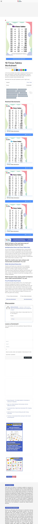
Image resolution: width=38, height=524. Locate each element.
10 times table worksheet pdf (12, 92)
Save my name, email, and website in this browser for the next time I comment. (18, 353)
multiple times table (22, 94)
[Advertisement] (19, 8)
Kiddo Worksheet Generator (13, 264)
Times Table (29, 82)
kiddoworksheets (14, 307)
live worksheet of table (12, 94)
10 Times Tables (23, 92)
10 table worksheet (22, 89)
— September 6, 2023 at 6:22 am (24, 307)
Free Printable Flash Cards (13, 280)
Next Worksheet (27, 299)
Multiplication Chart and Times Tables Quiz (17, 247)
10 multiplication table (12, 89)
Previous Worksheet (11, 299)
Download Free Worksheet (19, 58)
